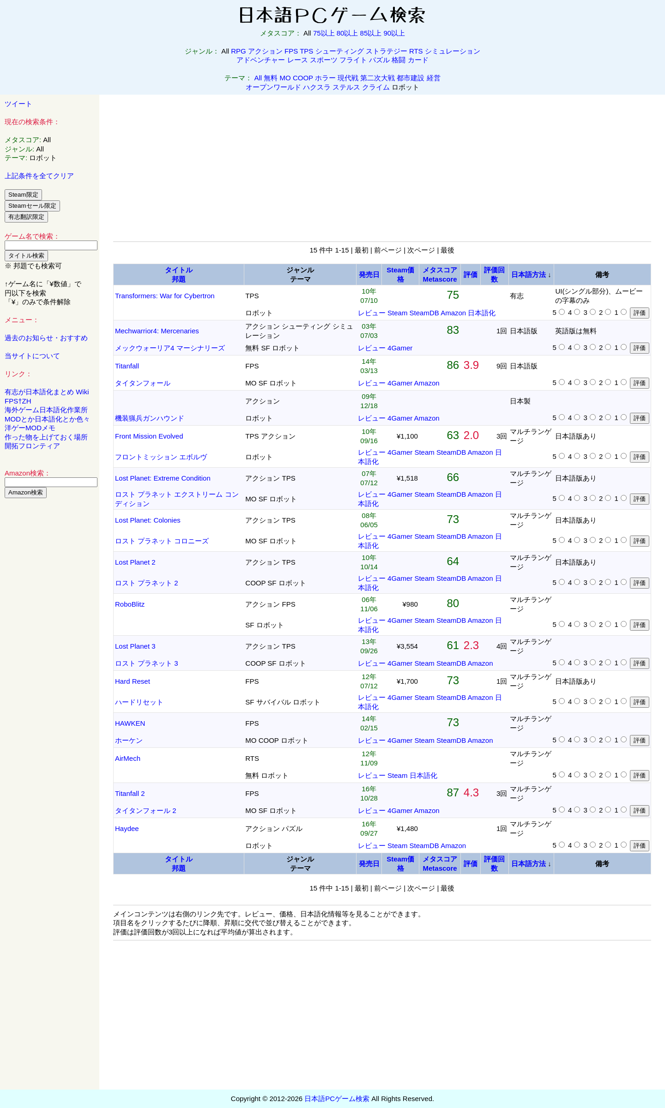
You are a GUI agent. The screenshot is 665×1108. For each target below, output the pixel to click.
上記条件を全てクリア (39, 176)
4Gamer (399, 348)
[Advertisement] (50, 645)
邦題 (179, 279)
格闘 (398, 60)
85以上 (371, 33)
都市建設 (410, 78)
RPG (238, 51)
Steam (397, 313)
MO (285, 78)
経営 (434, 78)
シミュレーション (452, 51)
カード (418, 60)
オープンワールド (273, 87)
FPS (291, 51)
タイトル (179, 270)
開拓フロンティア (32, 446)
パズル (379, 60)
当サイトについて (32, 356)
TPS (306, 51)
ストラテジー (386, 51)
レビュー (372, 313)
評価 (471, 274)
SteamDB (424, 313)
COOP (303, 78)
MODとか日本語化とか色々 (47, 419)
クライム (376, 87)
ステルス (346, 87)
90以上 (394, 33)
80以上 (347, 33)
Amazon (453, 313)
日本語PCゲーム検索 (336, 1098)
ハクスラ (317, 87)
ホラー (325, 78)
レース (297, 60)
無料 (271, 78)
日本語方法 (528, 274)
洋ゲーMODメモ (30, 428)
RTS (416, 51)
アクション (265, 51)
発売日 (369, 274)
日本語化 (482, 313)
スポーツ (324, 60)
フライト (353, 60)
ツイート (18, 104)
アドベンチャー (260, 60)
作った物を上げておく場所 (46, 437)
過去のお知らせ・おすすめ (46, 338)
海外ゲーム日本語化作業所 (46, 410)
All (258, 78)
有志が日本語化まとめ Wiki (47, 392)
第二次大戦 (377, 78)
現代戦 (348, 78)
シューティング (339, 51)
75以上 (324, 33)
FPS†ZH (18, 401)
